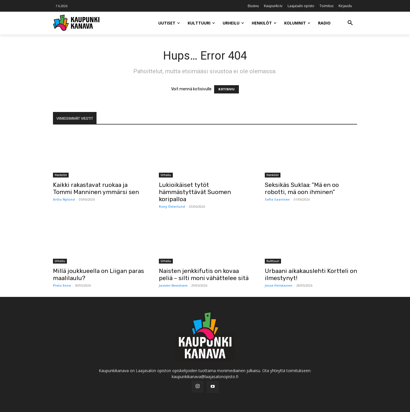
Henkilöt (61, 175)
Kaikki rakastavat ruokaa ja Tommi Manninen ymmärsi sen (96, 188)
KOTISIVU (226, 89)
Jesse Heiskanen (278, 285)
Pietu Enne (62, 285)
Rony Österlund (172, 206)
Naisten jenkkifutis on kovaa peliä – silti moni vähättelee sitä (204, 274)
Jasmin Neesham (173, 285)
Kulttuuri (272, 261)
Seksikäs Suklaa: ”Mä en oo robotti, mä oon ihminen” (302, 188)
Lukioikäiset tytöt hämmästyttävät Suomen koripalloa (195, 192)
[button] (350, 23)
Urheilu (166, 175)
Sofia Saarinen (277, 199)
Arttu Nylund (64, 199)
